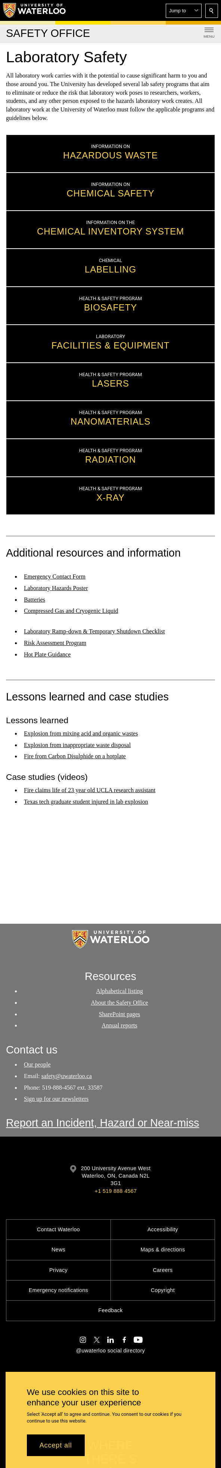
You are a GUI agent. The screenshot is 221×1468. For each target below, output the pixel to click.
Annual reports (119, 1026)
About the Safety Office (119, 1002)
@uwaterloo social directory (110, 1351)
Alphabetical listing (119, 991)
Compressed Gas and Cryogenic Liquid (71, 611)
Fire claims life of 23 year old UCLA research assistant (89, 790)
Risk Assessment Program (55, 643)
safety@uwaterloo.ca (66, 1075)
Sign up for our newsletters (56, 1099)
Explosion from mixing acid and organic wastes (81, 733)
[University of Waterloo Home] (34, 10)
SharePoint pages (119, 1014)
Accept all (56, 1445)
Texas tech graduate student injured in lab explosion (86, 801)
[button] (183, 11)
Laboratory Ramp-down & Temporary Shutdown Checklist (94, 631)
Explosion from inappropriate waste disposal (77, 745)
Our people (37, 1064)
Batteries (34, 599)
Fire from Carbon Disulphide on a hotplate (75, 756)
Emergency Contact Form (54, 576)
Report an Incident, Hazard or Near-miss (102, 1123)
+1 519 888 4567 (116, 1191)
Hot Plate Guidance (47, 654)
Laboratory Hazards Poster (56, 588)
